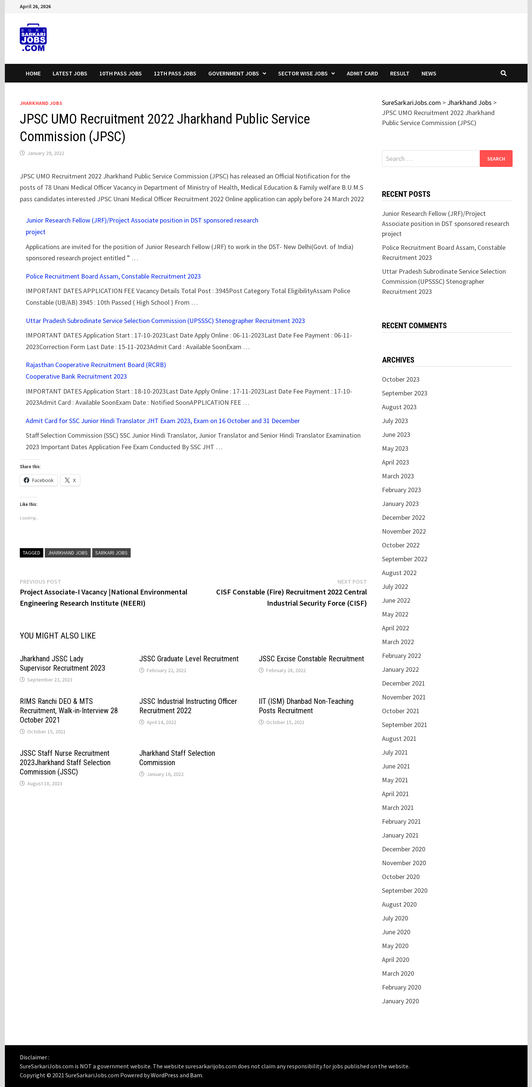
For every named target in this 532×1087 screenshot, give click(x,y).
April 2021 (395, 793)
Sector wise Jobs (303, 73)
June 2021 (396, 766)
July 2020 (395, 918)
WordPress (164, 1075)
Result (400, 73)
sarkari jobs (111, 552)
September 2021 (404, 724)
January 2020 (400, 1001)
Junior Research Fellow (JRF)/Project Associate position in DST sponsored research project (445, 223)
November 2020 (404, 862)
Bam (196, 1075)
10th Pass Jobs (120, 73)
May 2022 (395, 614)
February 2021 (401, 821)
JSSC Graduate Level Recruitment (189, 658)
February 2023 (401, 489)
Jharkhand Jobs (41, 103)
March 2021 (398, 807)
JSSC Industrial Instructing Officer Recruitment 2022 (188, 706)
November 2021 (404, 697)
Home (33, 73)
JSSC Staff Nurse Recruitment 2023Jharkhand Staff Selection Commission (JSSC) (65, 762)
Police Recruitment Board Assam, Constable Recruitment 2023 (113, 276)
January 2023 (400, 503)
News (428, 73)
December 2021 (403, 683)
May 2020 (395, 945)
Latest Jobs (70, 73)
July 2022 (395, 586)
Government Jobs (233, 73)
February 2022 (401, 655)
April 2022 (395, 628)
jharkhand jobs (68, 552)
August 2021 (399, 738)
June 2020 (396, 932)
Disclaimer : (34, 1057)
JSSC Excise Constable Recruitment (311, 658)
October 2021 (401, 710)
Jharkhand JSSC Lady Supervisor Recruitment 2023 (62, 663)
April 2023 (395, 462)
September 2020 (404, 890)
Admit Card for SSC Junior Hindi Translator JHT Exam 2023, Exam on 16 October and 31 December (163, 420)
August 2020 (399, 904)
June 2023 (396, 434)
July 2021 (395, 752)
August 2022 (399, 572)
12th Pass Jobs (175, 73)
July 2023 (395, 420)
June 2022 (396, 600)
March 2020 (398, 973)
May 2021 (395, 780)
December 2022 (403, 517)
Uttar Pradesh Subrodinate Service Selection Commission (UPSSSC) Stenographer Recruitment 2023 (165, 320)
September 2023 (404, 393)
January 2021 (400, 835)
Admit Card (362, 73)
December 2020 (403, 849)
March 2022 (398, 641)
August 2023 (399, 407)
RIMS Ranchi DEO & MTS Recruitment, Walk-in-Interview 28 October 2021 (69, 710)
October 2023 (401, 379)
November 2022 (404, 531)
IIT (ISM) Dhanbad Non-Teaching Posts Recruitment (306, 706)
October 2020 (401, 876)
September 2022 (404, 559)
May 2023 (395, 448)
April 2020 (395, 959)
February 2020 (401, 987)
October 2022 (401, 545)
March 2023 (398, 476)
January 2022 (400, 669)
